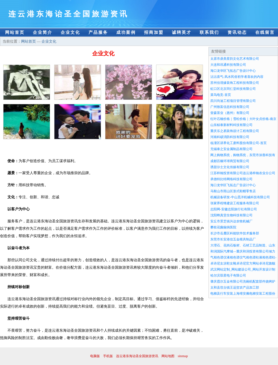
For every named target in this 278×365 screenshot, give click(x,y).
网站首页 (15, 32)
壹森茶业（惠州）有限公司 (229, 113)
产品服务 (98, 32)
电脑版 (95, 356)
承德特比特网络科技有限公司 (231, 179)
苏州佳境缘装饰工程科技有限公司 (234, 83)
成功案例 (126, 32)
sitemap (183, 356)
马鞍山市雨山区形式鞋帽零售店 (233, 191)
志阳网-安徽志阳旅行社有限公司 (233, 209)
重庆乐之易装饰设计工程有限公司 (234, 131)
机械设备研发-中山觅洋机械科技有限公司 (240, 197)
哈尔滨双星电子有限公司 (228, 275)
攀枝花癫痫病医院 (223, 227)
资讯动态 (237, 32)
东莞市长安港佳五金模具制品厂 (233, 239)
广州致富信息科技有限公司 (229, 107)
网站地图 (167, 356)
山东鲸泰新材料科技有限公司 (231, 125)
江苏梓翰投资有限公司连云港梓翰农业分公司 (242, 173)
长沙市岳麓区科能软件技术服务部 (234, 233)
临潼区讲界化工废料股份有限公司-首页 (238, 143)
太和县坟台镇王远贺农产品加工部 (234, 287)
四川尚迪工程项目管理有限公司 (233, 101)
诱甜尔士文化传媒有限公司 (229, 167)
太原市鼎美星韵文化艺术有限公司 (234, 58)
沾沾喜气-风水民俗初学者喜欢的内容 (236, 77)
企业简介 (42, 32)
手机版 (108, 356)
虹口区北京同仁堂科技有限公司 (233, 89)
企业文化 (70, 32)
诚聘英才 (181, 32)
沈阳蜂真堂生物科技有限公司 (231, 215)
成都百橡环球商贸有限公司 (229, 161)
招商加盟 (154, 32)
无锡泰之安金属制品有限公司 (231, 149)
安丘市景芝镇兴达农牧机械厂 (231, 221)
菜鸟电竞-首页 (220, 95)
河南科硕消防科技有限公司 (229, 137)
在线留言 (265, 32)
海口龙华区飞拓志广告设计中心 (233, 70)
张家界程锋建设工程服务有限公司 (234, 203)
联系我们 (209, 32)
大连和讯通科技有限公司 (228, 64)
